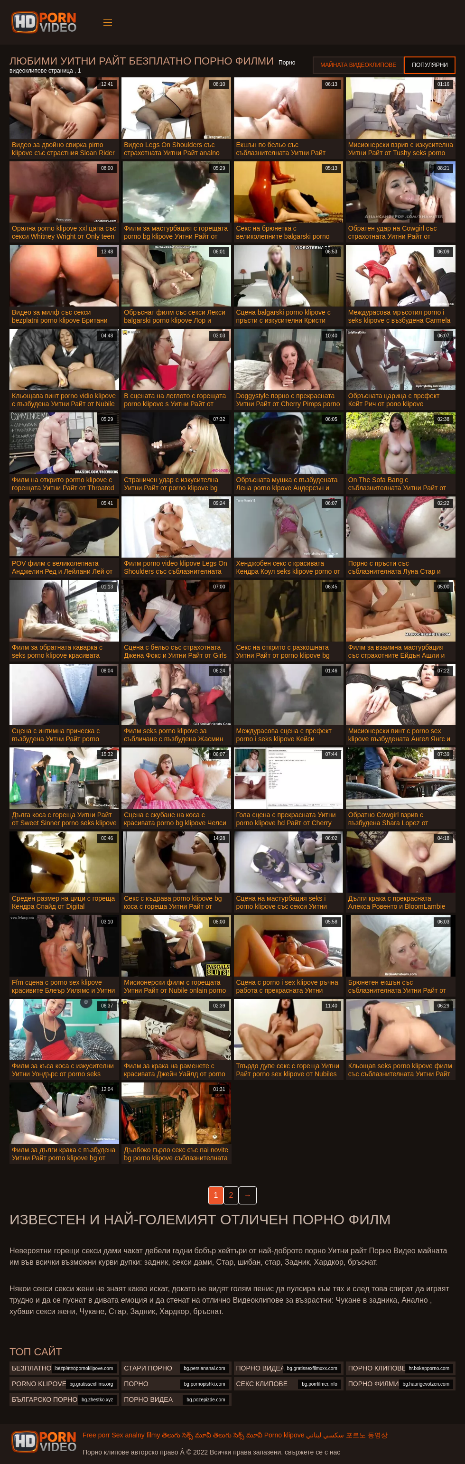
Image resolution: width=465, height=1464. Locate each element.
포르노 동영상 (367, 1435)
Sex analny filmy (136, 1435)
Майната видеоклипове (358, 65)
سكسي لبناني (325, 1435)
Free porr (96, 1435)
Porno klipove (284, 1435)
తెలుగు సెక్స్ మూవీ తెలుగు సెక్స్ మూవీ (212, 1435)
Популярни (430, 65)
